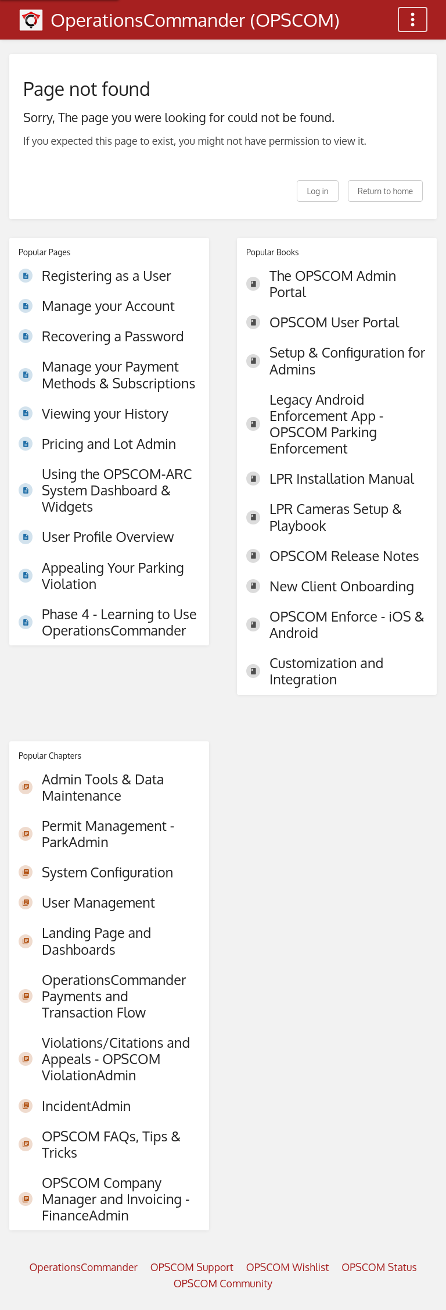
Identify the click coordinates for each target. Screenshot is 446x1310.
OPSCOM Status (378, 1267)
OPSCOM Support (191, 1267)
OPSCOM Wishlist (287, 1267)
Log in (317, 191)
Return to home (385, 191)
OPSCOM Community (223, 1283)
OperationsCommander (83, 1267)
